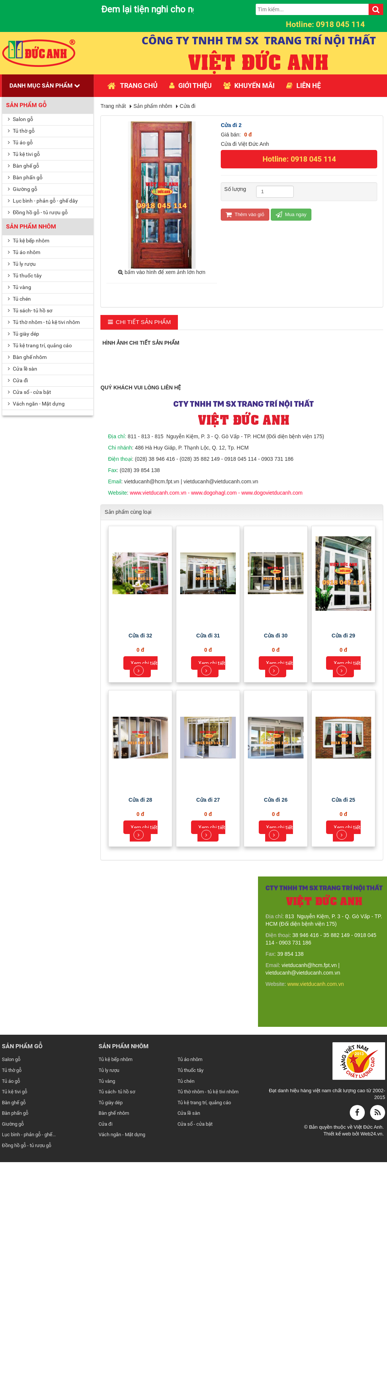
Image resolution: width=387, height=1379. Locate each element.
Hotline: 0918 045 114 (299, 158)
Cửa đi (18, 380)
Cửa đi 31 (208, 854)
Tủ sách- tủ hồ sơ (30, 310)
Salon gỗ (20, 119)
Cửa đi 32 (140, 854)
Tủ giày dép (23, 334)
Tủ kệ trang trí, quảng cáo (40, 345)
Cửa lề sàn (22, 369)
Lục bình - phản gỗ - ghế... (29, 1352)
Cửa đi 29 (343, 854)
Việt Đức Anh (368, 1345)
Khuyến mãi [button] (249, 85)
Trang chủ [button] (133, 85)
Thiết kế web (337, 1352)
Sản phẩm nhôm (31, 226)
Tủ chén (19, 299)
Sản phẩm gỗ (26, 105)
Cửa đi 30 (276, 854)
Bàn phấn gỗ (25, 177)
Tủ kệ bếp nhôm (28, 241)
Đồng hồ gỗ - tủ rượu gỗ (38, 212)
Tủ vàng (19, 287)
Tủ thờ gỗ (21, 131)
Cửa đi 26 (276, 1018)
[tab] (139, 322)
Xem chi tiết (144, 885)
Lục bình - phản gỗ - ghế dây (43, 201)
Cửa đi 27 (208, 1018)
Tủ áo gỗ (20, 142)
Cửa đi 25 (343, 1018)
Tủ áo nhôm (24, 252)
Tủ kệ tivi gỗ (24, 154)
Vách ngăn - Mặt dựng (36, 404)
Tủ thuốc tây (25, 275)
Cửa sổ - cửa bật (29, 392)
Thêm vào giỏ (245, 214)
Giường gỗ (22, 189)
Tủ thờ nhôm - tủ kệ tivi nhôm (44, 322)
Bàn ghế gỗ (23, 166)
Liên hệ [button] (303, 85)
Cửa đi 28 (140, 1018)
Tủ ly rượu (22, 264)
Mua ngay (291, 214)
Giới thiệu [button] (190, 85)
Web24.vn (371, 1352)
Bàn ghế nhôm (27, 357)
